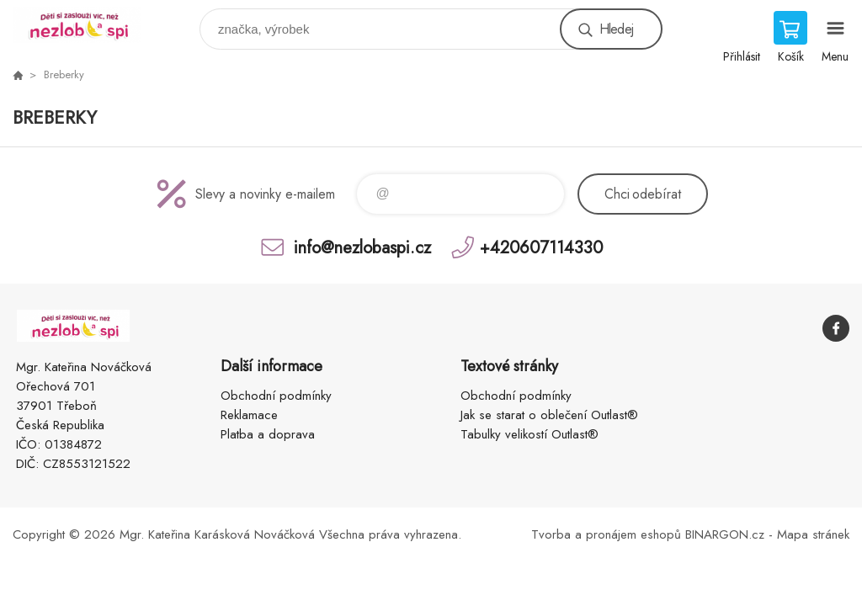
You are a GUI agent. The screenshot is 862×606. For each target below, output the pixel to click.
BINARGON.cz (724, 534)
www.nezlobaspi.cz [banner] (87, 25)
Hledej (616, 29)
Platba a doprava (268, 434)
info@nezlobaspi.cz (362, 247)
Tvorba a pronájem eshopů (606, 534)
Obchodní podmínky (276, 395)
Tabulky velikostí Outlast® (529, 434)
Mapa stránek (813, 534)
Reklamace (249, 415)
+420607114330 (541, 247)
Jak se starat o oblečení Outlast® (549, 415)
